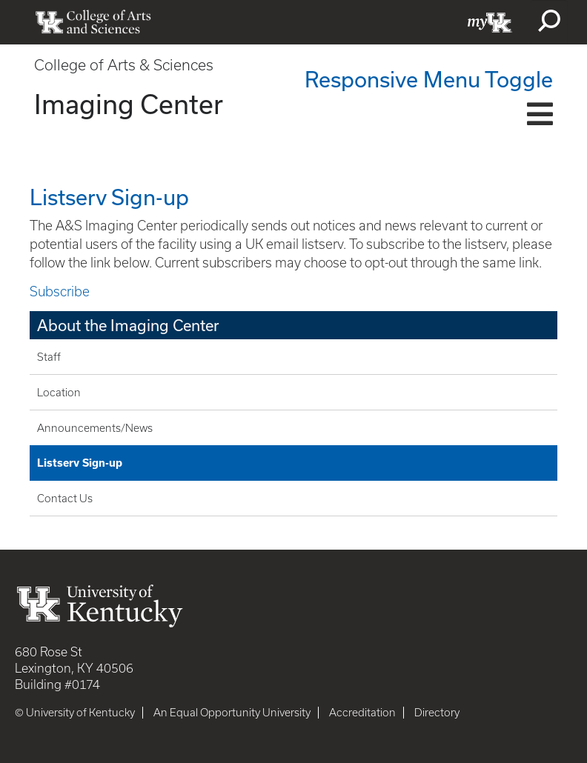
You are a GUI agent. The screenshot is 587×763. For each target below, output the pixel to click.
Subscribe (60, 291)
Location (59, 393)
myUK (490, 22)
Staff (49, 357)
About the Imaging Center (128, 325)
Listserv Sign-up (79, 463)
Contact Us (65, 498)
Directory (437, 713)
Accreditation (362, 713)
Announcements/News (95, 428)
